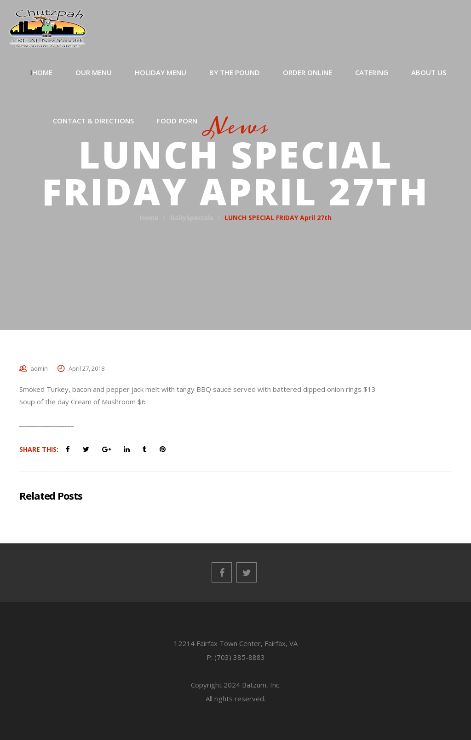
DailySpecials (191, 217)
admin (39, 368)
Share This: (38, 449)
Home (149, 217)
